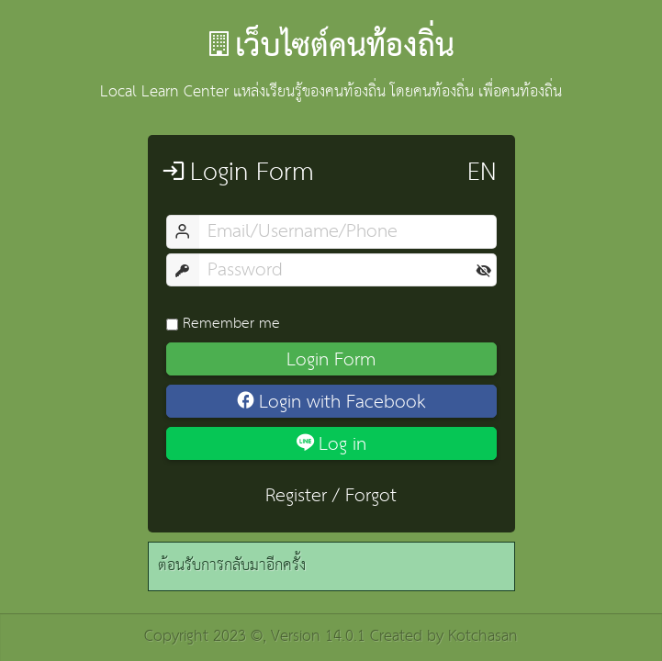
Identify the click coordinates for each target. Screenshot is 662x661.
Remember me (223, 323)
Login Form (331, 358)
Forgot (371, 495)
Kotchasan (483, 636)
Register (296, 495)
